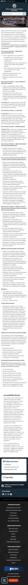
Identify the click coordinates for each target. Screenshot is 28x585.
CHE (5, 21)
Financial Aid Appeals (8, 23)
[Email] (8, 494)
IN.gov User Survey (13, 528)
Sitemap (13, 536)
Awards (13, 562)
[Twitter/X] (6, 494)
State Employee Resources (13, 541)
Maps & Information (13, 549)
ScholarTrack (7, 464)
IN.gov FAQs (13, 539)
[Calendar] (11, 494)
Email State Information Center (13, 510)
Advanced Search (13, 531)
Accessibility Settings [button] (13, 573)
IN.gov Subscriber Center (10, 469)
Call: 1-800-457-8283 (13, 518)
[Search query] (13, 13)
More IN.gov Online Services (11, 467)
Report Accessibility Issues (13, 576)
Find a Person (13, 512)
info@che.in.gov (13, 451)
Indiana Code (13, 557)
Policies (13, 533)
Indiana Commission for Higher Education (14, 9)
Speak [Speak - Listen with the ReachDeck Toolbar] (13, 580)
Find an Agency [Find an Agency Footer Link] (13, 515)
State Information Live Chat (13, 507)
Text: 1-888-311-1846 (13, 520)
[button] (26, 1)
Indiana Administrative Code (13, 560)
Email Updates (13, 554)
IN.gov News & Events (13, 552)
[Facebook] (3, 494)
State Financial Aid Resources (16, 21)
